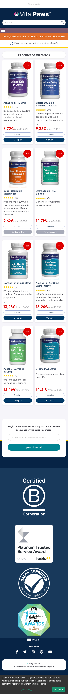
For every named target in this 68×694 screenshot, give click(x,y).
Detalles (17, 134)
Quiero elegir (27, 689)
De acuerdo (58, 689)
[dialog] (34, 684)
